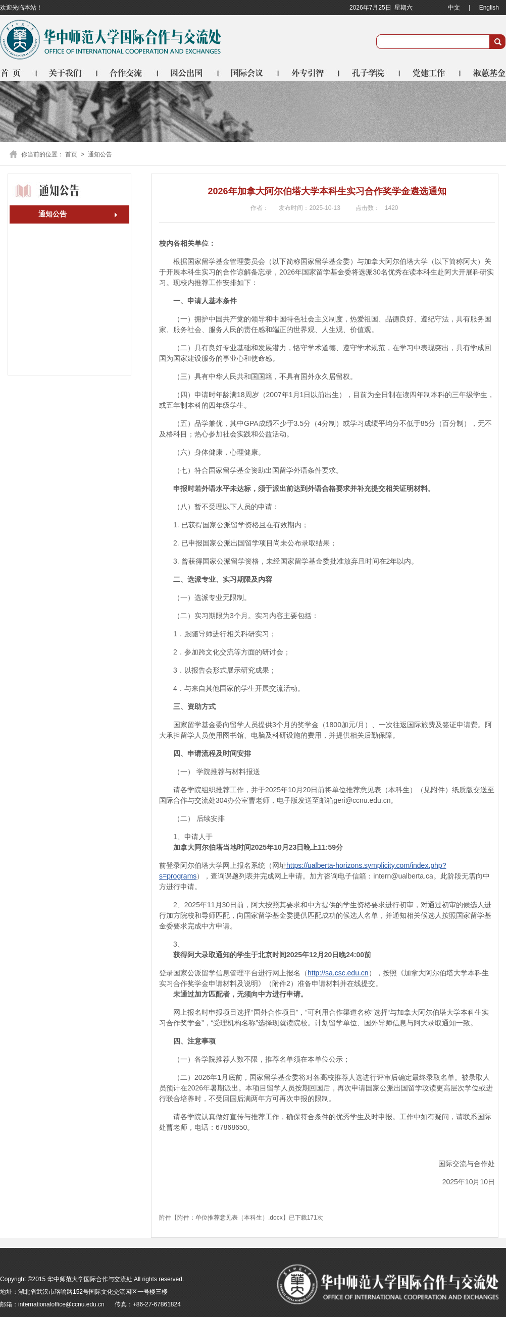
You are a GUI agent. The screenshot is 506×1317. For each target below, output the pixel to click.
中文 (454, 7)
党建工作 (430, 73)
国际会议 (249, 73)
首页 (18, 73)
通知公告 (52, 214)
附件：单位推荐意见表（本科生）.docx (230, 1217)
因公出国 (188, 73)
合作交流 (127, 73)
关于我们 (67, 73)
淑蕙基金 (483, 73)
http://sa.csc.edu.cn (338, 973)
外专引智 (309, 73)
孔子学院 (370, 73)
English (489, 7)
